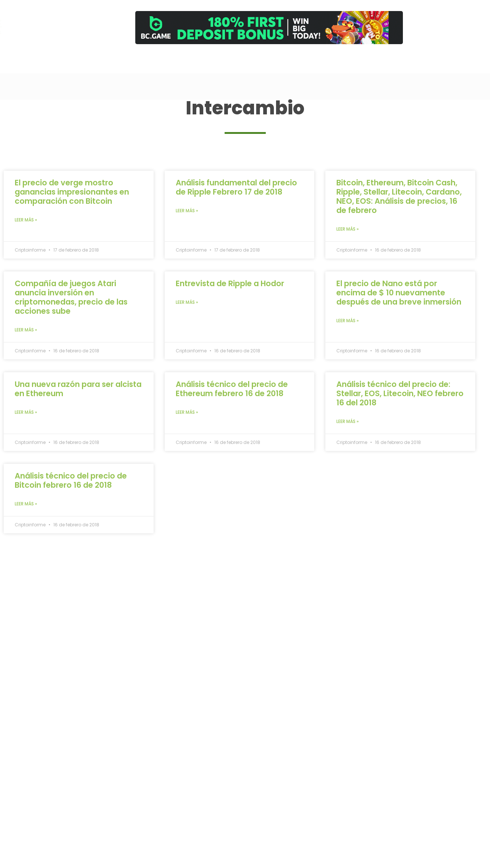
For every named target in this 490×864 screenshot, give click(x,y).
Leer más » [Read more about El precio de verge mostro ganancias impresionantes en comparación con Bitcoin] (26, 220)
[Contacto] (399, 59)
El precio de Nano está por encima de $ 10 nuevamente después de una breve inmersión (398, 292)
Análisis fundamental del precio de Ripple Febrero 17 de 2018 (236, 187)
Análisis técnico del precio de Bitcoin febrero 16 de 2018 (71, 480)
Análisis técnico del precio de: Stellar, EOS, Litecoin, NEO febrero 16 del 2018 (400, 393)
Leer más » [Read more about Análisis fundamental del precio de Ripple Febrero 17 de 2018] (187, 210)
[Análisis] (351, 59)
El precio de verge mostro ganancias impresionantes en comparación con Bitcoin (72, 191)
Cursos (327, 66)
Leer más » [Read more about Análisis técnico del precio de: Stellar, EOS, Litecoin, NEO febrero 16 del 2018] (347, 421)
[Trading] (304, 59)
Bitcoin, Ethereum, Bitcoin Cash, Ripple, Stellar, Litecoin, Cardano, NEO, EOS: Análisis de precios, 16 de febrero (399, 196)
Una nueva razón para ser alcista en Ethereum (78, 389)
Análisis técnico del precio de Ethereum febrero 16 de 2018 (232, 389)
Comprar (375, 66)
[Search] (224, 62)
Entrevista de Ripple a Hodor (230, 283)
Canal (280, 66)
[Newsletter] (421, 60)
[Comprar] (375, 59)
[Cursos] (327, 59)
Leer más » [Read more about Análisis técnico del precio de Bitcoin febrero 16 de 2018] (26, 504)
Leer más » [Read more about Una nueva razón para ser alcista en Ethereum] (26, 412)
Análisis (351, 66)
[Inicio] (258, 60)
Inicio (258, 64)
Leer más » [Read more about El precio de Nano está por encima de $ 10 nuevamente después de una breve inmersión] (347, 320)
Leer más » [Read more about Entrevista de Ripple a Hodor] (187, 302)
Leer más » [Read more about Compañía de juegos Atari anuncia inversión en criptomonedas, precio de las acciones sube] (26, 330)
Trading (304, 66)
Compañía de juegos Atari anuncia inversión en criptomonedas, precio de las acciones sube (71, 297)
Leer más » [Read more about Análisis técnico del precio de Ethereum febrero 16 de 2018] (187, 412)
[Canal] (280, 59)
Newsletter (422, 64)
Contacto (398, 66)
